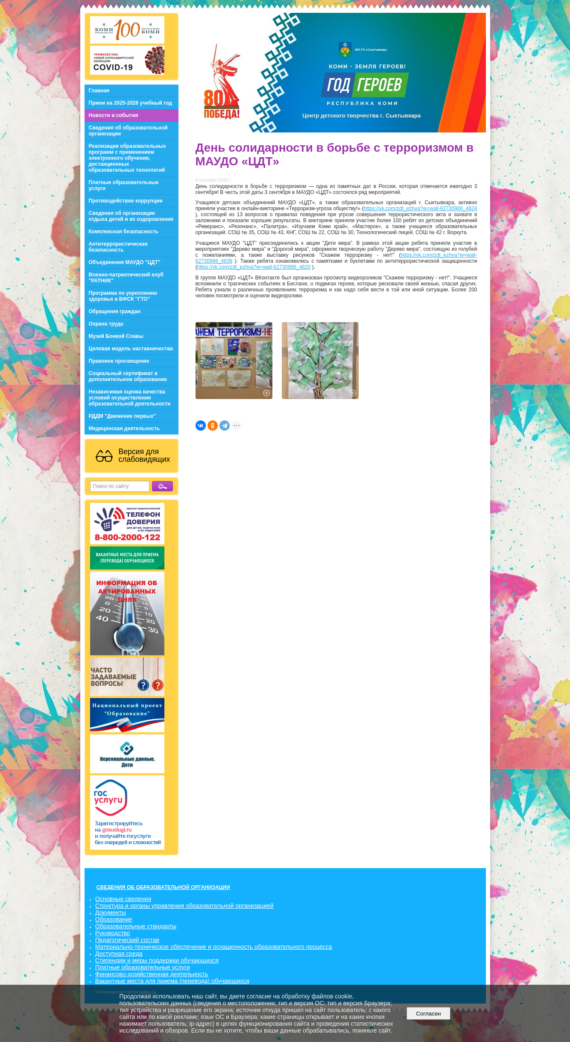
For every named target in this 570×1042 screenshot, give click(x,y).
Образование (113, 919)
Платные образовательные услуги (124, 185)
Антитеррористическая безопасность (118, 247)
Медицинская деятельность (124, 428)
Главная (99, 91)
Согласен (428, 1013)
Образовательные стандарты (135, 926)
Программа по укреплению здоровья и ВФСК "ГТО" (123, 296)
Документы (110, 912)
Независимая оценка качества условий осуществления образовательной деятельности (130, 398)
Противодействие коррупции (126, 201)
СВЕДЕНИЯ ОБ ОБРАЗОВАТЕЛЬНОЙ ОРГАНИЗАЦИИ (163, 887)
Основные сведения (123, 898)
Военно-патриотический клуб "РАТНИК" (126, 278)
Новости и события (113, 115)
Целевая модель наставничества (131, 349)
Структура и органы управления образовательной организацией (184, 905)
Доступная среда (119, 953)
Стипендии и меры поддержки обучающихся (157, 960)
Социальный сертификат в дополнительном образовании (128, 376)
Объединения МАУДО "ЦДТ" (125, 262)
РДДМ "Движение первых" (122, 416)
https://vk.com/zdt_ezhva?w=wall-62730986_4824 (420, 208)
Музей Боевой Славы (116, 336)
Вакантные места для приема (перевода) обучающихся (172, 980)
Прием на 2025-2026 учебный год (130, 103)
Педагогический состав (127, 939)
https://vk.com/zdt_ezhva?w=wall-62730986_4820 (254, 267)
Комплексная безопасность (124, 232)
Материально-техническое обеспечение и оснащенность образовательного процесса (213, 946)
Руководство (112, 933)
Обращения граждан (115, 311)
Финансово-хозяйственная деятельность (151, 974)
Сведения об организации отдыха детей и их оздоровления (131, 216)
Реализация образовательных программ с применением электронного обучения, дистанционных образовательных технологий (127, 158)
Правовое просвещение (119, 361)
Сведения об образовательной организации (128, 131)
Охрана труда (106, 324)
